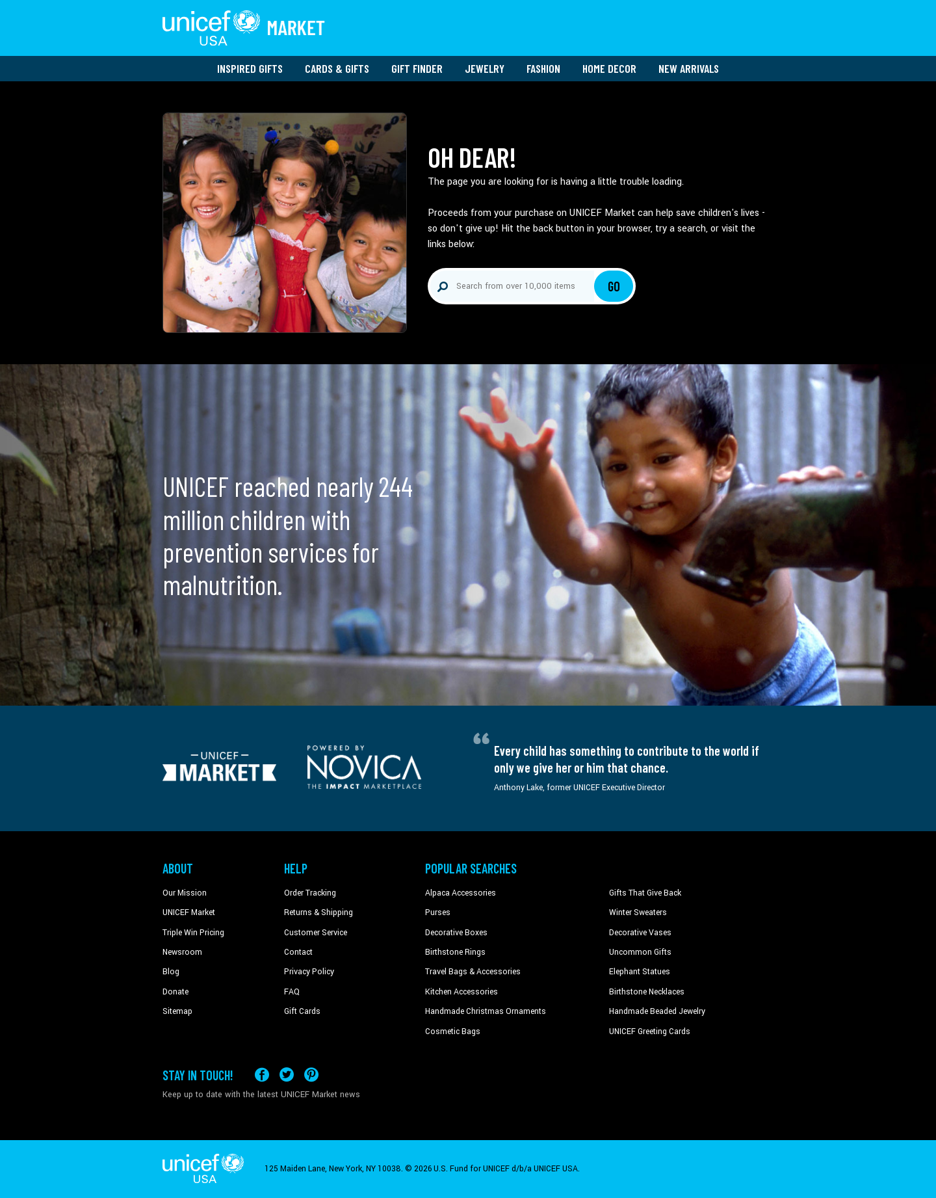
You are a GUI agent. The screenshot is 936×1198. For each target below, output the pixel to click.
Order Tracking (310, 893)
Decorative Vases (640, 932)
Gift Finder (417, 68)
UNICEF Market (188, 912)
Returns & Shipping (318, 912)
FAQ (292, 992)
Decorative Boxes (456, 932)
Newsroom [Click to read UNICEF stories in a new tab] (182, 952)
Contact (298, 952)
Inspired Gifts (250, 68)
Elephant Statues (639, 972)
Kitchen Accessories (461, 992)
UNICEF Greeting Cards (649, 1031)
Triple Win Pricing (193, 932)
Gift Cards (302, 1011)
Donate (175, 992)
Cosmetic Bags (452, 1031)
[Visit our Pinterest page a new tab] (311, 1075)
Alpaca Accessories (460, 893)
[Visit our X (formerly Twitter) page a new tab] (286, 1075)
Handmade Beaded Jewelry (657, 1011)
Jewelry (484, 68)
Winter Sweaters (638, 912)
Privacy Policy (309, 972)
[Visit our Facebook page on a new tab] (262, 1075)
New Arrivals (688, 68)
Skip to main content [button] (468, 0)
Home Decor (609, 68)
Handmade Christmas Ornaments (485, 1011)
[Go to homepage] (243, 28)
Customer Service (315, 932)
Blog (170, 972)
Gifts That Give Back (645, 893)
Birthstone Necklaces (646, 992)
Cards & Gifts (337, 68)
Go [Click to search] (614, 286)
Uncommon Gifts (640, 952)
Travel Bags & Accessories (473, 972)
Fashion (543, 68)
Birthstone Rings (455, 952)
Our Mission (184, 893)
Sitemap (177, 1011)
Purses (437, 912)
